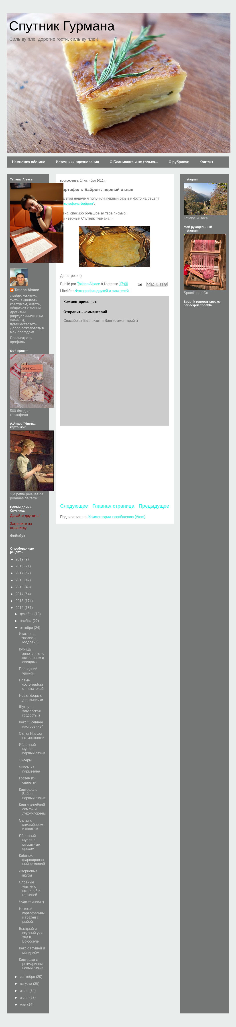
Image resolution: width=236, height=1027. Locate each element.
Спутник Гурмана (62, 25)
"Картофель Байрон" (77, 203)
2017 (20, 573)
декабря (27, 614)
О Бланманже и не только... (134, 162)
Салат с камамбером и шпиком (31, 825)
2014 (20, 594)
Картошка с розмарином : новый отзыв (32, 964)
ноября (26, 621)
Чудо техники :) (31, 902)
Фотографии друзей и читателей (102, 291)
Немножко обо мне (28, 162)
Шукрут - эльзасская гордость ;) (30, 711)
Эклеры (25, 760)
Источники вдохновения (77, 162)
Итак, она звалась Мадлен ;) (29, 638)
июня (24, 997)
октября (27, 628)
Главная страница (113, 506)
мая (23, 1004)
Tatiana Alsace (26, 290)
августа (26, 983)
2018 (20, 566)
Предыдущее (154, 506)
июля (24, 991)
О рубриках (179, 162)
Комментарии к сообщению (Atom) (116, 517)
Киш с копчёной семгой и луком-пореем (32, 809)
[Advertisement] (114, 464)
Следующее (74, 506)
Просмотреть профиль (21, 340)
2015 (20, 587)
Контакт (206, 162)
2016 (20, 580)
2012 (20, 608)
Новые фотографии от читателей (31, 684)
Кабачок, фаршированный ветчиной (32, 860)
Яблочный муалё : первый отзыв (32, 749)
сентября (28, 977)
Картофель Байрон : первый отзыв (32, 794)
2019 (20, 559)
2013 (20, 601)
